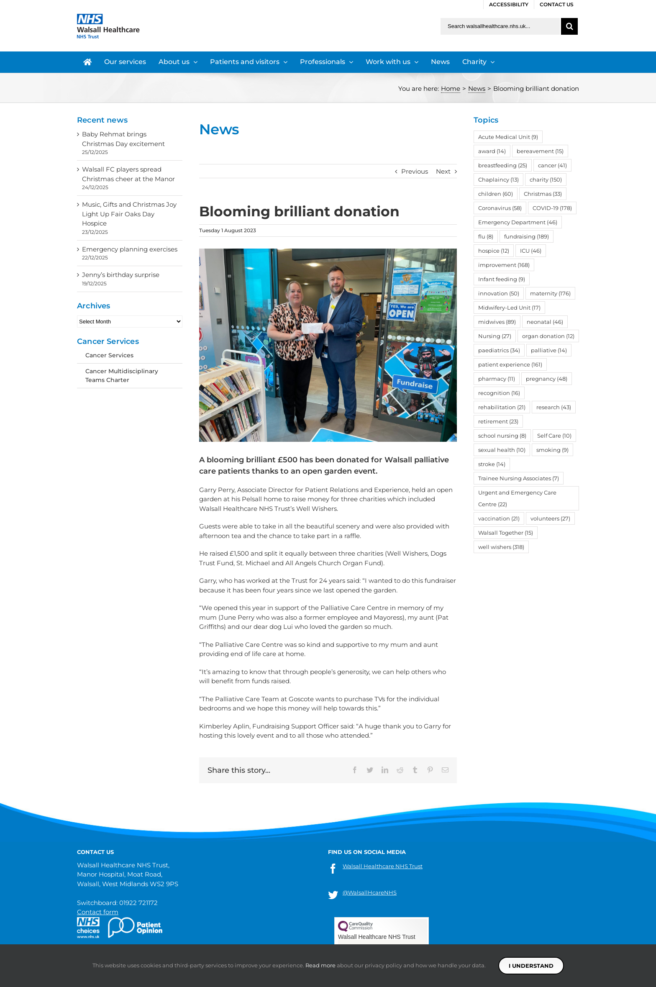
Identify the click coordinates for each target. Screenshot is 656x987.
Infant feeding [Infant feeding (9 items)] (501, 279)
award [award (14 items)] (492, 151)
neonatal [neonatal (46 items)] (545, 321)
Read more (320, 965)
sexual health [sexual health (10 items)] (501, 449)
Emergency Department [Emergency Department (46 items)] (517, 222)
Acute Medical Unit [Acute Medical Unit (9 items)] (508, 136)
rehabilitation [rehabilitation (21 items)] (501, 407)
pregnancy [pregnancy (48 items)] (546, 378)
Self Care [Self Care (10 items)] (554, 435)
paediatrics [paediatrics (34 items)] (499, 350)
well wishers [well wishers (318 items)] (501, 546)
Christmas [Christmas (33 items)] (543, 193)
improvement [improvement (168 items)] (504, 264)
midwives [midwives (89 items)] (497, 321)
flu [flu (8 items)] (485, 236)
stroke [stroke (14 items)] (491, 464)
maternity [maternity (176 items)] (550, 293)
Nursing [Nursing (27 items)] (494, 336)
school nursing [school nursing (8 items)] (502, 435)
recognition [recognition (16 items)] (499, 393)
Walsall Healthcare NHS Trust (383, 866)
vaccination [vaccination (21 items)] (499, 518)
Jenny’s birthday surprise (120, 275)
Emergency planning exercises (129, 249)
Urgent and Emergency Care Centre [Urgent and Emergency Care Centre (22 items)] (517, 498)
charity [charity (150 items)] (546, 179)
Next (443, 171)
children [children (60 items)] (495, 193)
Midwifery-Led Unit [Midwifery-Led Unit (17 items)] (509, 307)
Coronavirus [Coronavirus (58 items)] (500, 208)
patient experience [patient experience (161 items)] (510, 364)
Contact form (97, 912)
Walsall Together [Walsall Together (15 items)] (505, 532)
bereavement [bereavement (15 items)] (540, 151)
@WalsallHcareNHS (370, 892)
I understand (531, 965)
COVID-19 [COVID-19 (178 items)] (552, 208)
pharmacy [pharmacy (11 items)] (496, 378)
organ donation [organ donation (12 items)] (548, 336)
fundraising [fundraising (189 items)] (526, 236)
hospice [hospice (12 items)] (493, 250)
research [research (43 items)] (553, 407)
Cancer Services (109, 355)
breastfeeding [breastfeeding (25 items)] (502, 165)
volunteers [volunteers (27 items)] (550, 518)
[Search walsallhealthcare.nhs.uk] (500, 26)
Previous (414, 171)
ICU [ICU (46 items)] (530, 250)
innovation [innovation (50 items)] (498, 293)
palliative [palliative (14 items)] (549, 350)
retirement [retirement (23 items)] (498, 421)
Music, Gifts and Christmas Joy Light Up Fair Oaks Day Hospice (129, 213)
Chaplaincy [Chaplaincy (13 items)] (498, 179)
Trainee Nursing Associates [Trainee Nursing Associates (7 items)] (518, 478)
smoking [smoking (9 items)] (552, 449)
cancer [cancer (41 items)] (552, 165)
